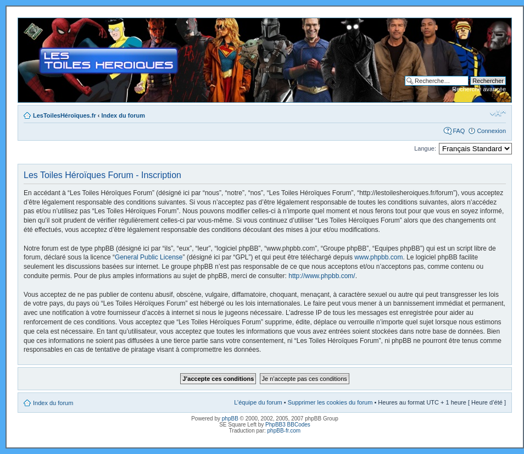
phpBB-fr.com (284, 431)
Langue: (425, 148)
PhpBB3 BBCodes (287, 425)
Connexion (491, 131)
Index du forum (123, 115)
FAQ (459, 131)
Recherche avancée (479, 89)
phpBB (230, 419)
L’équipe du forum (258, 402)
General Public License (148, 257)
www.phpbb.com (378, 257)
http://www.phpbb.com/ (321, 276)
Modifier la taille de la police (498, 113)
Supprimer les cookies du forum (330, 402)
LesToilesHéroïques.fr (64, 115)
